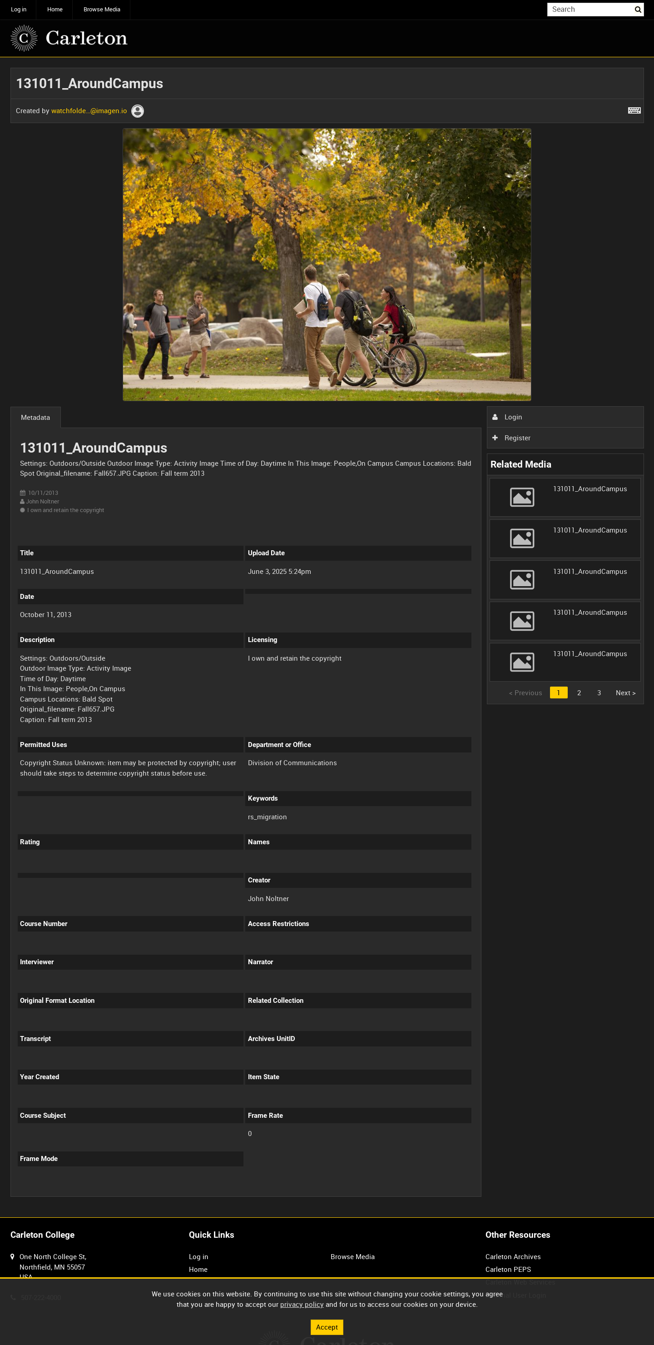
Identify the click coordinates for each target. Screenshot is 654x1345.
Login (507, 416)
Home (55, 9)
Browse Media (102, 9)
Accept (327, 1326)
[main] (327, 637)
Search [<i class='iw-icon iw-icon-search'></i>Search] (638, 8)
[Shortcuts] (634, 108)
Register (511, 437)
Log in (18, 9)
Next (626, 692)
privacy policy (302, 1304)
